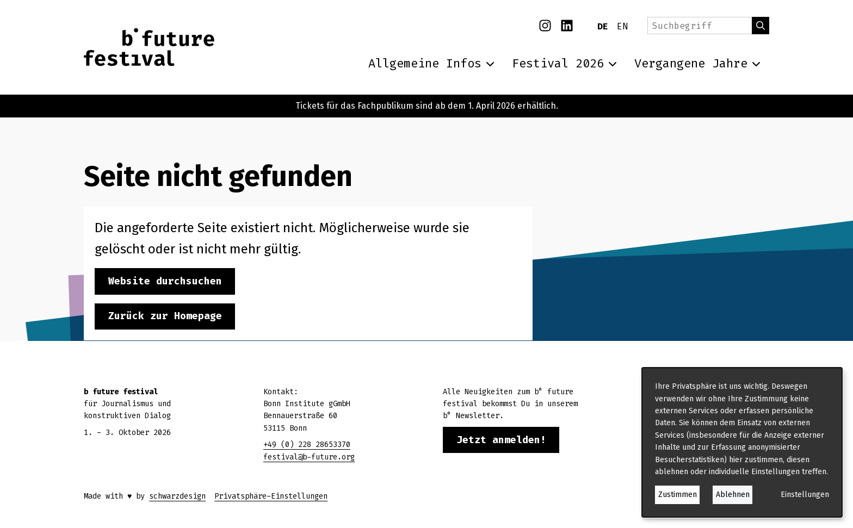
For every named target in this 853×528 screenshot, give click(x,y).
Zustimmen (677, 494)
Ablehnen (733, 494)
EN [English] (622, 26)
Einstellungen (805, 494)
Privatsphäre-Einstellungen (270, 496)
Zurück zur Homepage (165, 315)
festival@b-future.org (309, 457)
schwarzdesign (177, 496)
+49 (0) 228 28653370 (306, 444)
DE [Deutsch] (602, 26)
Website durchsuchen (165, 281)
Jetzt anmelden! (501, 439)
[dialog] (742, 442)
